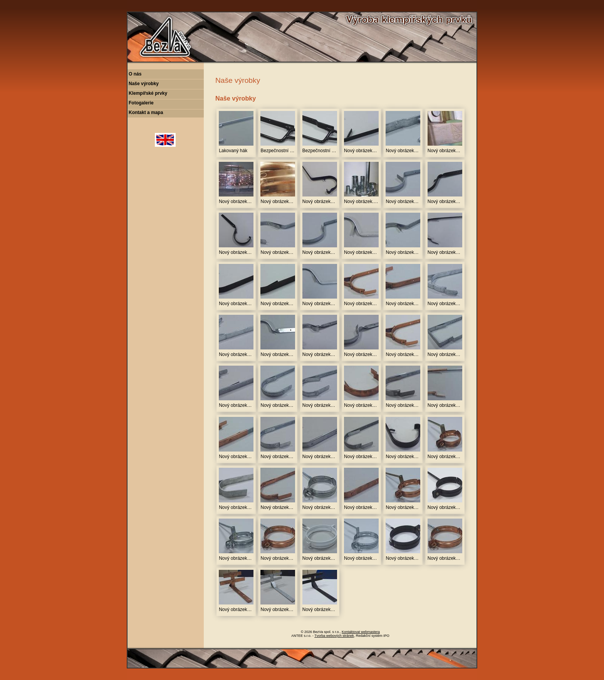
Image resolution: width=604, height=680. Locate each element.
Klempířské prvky (148, 93)
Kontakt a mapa (146, 112)
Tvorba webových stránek (334, 636)
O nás (135, 74)
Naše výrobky (144, 83)
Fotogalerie (141, 103)
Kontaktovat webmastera (361, 632)
